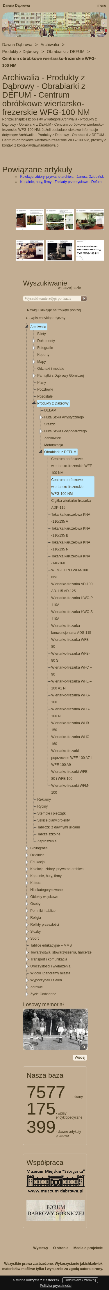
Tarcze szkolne (48, 834)
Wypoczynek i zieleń (46, 980)
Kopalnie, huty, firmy (46, 876)
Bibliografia (38, 848)
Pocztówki (45, 389)
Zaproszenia (46, 841)
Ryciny (42, 806)
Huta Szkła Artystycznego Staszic (64, 420)
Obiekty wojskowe (44, 897)
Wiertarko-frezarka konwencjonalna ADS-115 (71, 629)
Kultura (35, 883)
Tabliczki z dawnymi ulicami (58, 827)
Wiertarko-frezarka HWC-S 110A (72, 615)
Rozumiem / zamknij (80, 1280)
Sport (34, 938)
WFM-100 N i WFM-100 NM (69, 573)
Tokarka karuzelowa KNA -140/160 (70, 559)
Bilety (41, 334)
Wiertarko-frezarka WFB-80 (70, 643)
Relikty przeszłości (44, 925)
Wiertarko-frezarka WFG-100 (70, 698)
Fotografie (45, 348)
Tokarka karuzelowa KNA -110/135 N (70, 545)
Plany (41, 382)
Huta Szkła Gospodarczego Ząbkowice (65, 434)
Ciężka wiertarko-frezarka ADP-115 (71, 504)
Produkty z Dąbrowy (52, 403)
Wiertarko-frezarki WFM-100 (70, 789)
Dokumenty (46, 341)
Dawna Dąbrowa (16, 5)
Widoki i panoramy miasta (50, 973)
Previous (5, 23)
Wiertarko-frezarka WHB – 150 (71, 726)
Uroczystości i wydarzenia (50, 966)
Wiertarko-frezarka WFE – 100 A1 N (71, 684)
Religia (35, 918)
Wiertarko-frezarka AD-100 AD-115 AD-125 (71, 587)
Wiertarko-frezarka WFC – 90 (71, 670)
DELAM (50, 410)
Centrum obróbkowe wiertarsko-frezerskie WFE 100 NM (71, 466)
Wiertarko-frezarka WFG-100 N (70, 712)
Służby (35, 931)
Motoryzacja (53, 445)
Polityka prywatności (56, 1286)
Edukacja (37, 862)
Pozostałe (45, 396)
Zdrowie (36, 987)
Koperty (43, 355)
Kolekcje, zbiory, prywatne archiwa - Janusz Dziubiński (62, 177)
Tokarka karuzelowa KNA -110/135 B (70, 531)
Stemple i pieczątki (51, 813)
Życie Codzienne (43, 994)
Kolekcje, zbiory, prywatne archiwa (56, 869)
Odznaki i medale (50, 369)
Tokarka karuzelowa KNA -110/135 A (70, 518)
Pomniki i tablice (43, 911)
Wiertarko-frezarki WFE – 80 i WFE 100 (70, 775)
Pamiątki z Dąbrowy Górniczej (60, 376)
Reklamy (44, 799)
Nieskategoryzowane (46, 890)
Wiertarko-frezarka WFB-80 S (70, 657)
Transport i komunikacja (48, 959)
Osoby (35, 904)
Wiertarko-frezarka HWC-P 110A (71, 601)
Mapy (41, 362)
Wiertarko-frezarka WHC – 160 (71, 740)
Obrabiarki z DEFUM (60, 452)
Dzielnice (37, 855)
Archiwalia (38, 327)
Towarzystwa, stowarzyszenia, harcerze (61, 952)
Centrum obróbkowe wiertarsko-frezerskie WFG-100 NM (67, 487)
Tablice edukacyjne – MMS (51, 945)
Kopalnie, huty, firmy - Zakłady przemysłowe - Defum (61, 182)
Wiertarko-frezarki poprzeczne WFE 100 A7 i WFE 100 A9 (71, 758)
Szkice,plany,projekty (53, 820)
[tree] (55, 660)
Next (104, 23)
